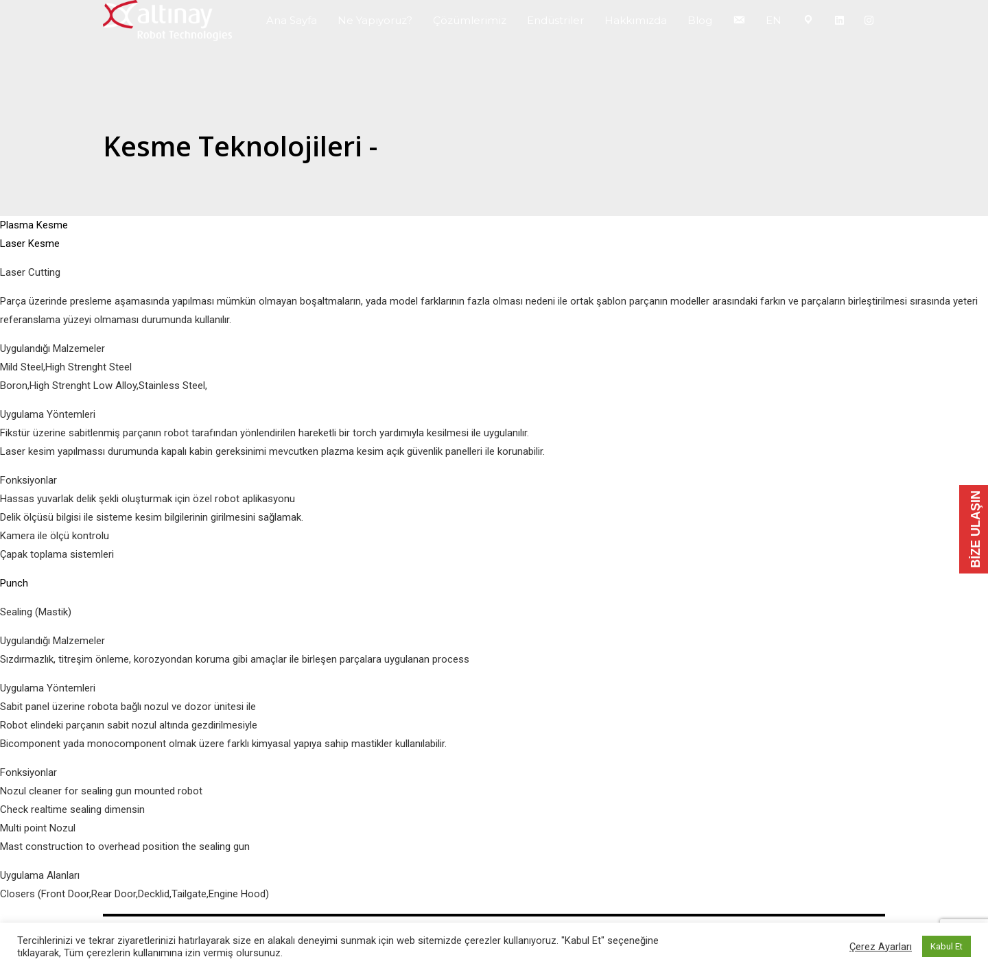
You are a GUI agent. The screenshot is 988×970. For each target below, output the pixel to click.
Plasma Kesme (34, 225)
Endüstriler (555, 20)
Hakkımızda (635, 20)
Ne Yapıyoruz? (375, 20)
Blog (699, 20)
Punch (14, 583)
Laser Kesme (30, 243)
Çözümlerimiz (469, 20)
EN (773, 20)
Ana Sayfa (291, 20)
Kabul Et (946, 946)
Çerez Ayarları (880, 947)
